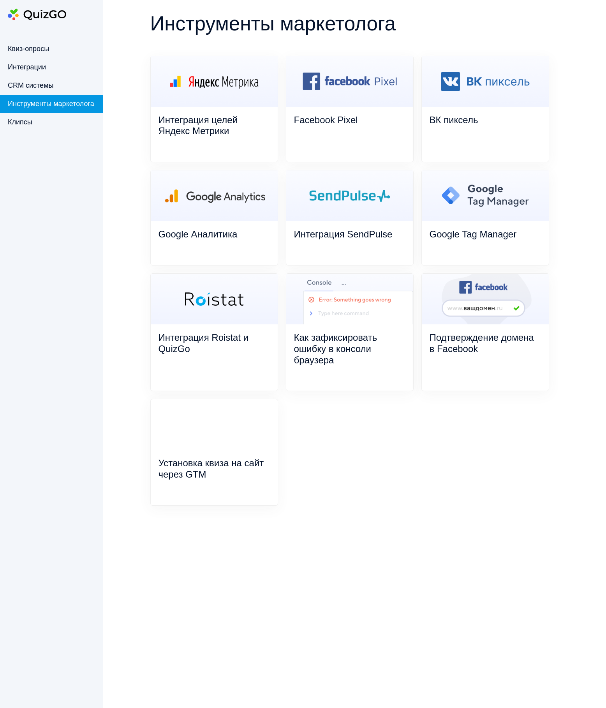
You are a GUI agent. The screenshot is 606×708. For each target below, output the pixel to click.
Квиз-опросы (28, 49)
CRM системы (30, 85)
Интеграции (27, 67)
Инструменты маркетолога (51, 104)
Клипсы (20, 122)
